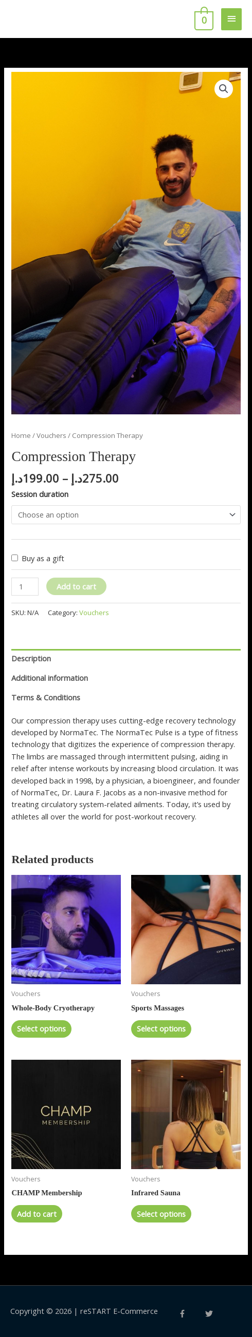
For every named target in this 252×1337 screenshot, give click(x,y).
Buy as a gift (43, 558)
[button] (223, 89)
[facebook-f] (190, 1313)
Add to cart (76, 586)
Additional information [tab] (49, 678)
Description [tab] (31, 658)
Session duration (39, 494)
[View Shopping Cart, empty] (202, 19)
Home (21, 435)
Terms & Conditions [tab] (45, 697)
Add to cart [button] (37, 1214)
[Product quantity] (25, 587)
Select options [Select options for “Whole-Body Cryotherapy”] (41, 1028)
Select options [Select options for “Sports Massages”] (161, 1028)
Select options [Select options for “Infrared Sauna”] (161, 1214)
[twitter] (210, 1313)
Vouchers (51, 435)
